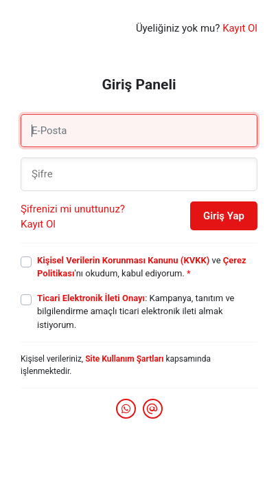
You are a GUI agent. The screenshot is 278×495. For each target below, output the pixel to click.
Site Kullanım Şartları (124, 359)
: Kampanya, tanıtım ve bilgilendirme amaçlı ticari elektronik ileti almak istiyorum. (136, 311)
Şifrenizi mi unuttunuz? (73, 209)
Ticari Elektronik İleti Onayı (91, 298)
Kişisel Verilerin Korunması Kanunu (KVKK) (123, 260)
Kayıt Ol (239, 28)
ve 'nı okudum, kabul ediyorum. (141, 267)
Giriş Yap (223, 216)
